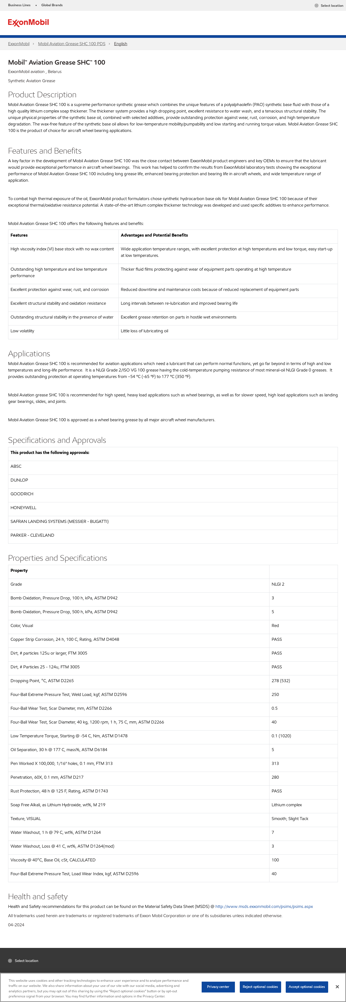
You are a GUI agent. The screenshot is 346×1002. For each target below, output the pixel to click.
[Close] (337, 987)
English (120, 44)
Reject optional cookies (260, 986)
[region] (173, 987)
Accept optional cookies (307, 986)
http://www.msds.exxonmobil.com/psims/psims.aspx (264, 906)
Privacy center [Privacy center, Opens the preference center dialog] (218, 986)
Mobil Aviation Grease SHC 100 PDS (71, 44)
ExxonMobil (18, 44)
